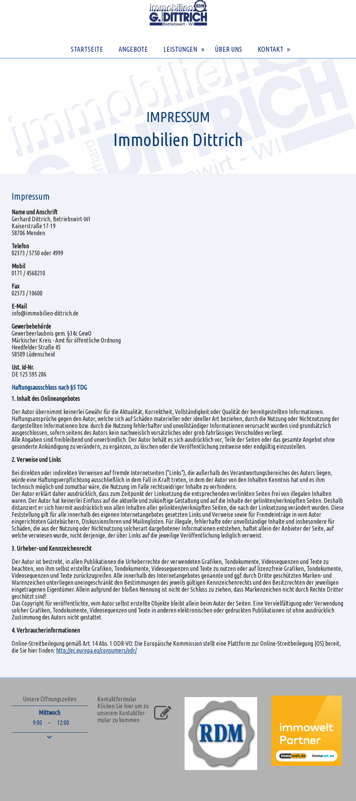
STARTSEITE (87, 49)
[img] (178, 116)
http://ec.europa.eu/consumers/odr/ (96, 650)
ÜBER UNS (228, 49)
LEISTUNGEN (180, 49)
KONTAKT (270, 49)
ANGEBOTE (133, 49)
